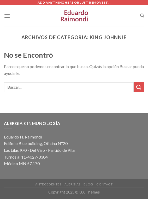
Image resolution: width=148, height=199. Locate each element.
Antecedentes (48, 184)
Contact (104, 184)
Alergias (72, 184)
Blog (88, 184)
